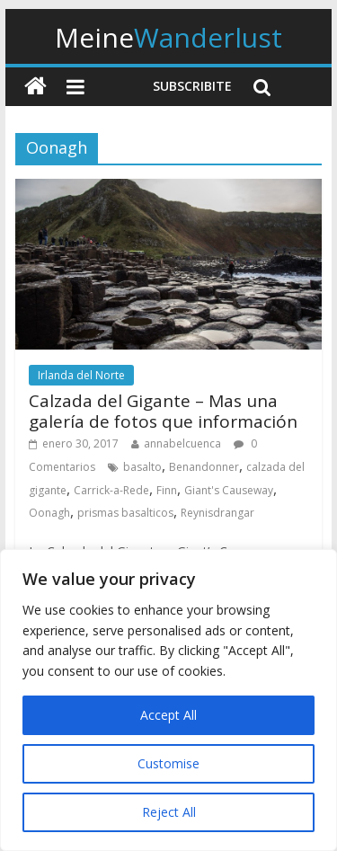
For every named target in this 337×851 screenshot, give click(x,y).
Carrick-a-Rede (111, 490)
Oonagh (49, 512)
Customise (168, 763)
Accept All (168, 714)
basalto (142, 466)
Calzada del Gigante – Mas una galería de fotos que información (163, 411)
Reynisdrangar (217, 512)
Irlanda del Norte (81, 375)
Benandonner (204, 466)
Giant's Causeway (228, 490)
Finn (166, 490)
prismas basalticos (125, 512)
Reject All (169, 811)
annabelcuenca (182, 443)
